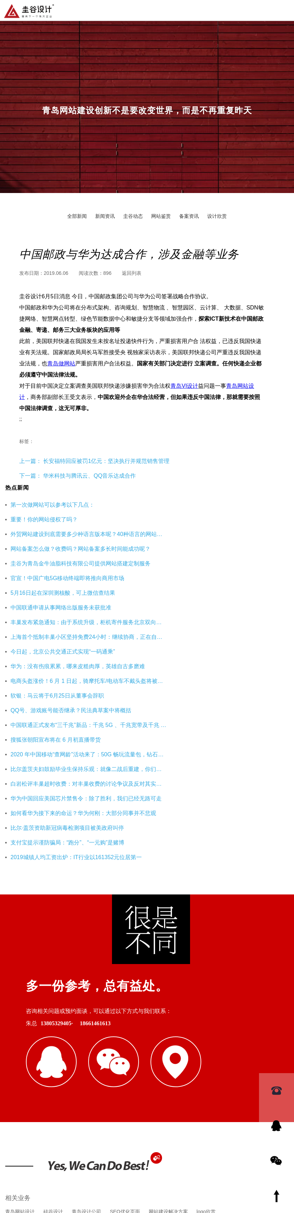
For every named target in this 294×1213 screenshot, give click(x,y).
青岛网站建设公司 (24, 1066)
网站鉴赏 (161, 216)
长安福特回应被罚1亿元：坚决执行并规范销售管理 (105, 461)
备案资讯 (189, 216)
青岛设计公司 (86, 1032)
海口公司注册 (210, 1066)
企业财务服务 (172, 1066)
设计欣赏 (217, 216)
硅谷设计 (53, 1032)
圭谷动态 (133, 216)
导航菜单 (283, 10)
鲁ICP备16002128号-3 (207, 1173)
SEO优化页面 (125, 1032)
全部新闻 (77, 216)
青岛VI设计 (184, 386)
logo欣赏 (206, 1032)
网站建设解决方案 (168, 1032)
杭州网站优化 (134, 1066)
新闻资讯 (105, 216)
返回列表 (131, 273)
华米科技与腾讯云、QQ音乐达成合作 (89, 476)
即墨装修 (63, 1066)
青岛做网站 (61, 363)
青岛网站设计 (20, 1032)
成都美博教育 (249, 1066)
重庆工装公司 (96, 1066)
